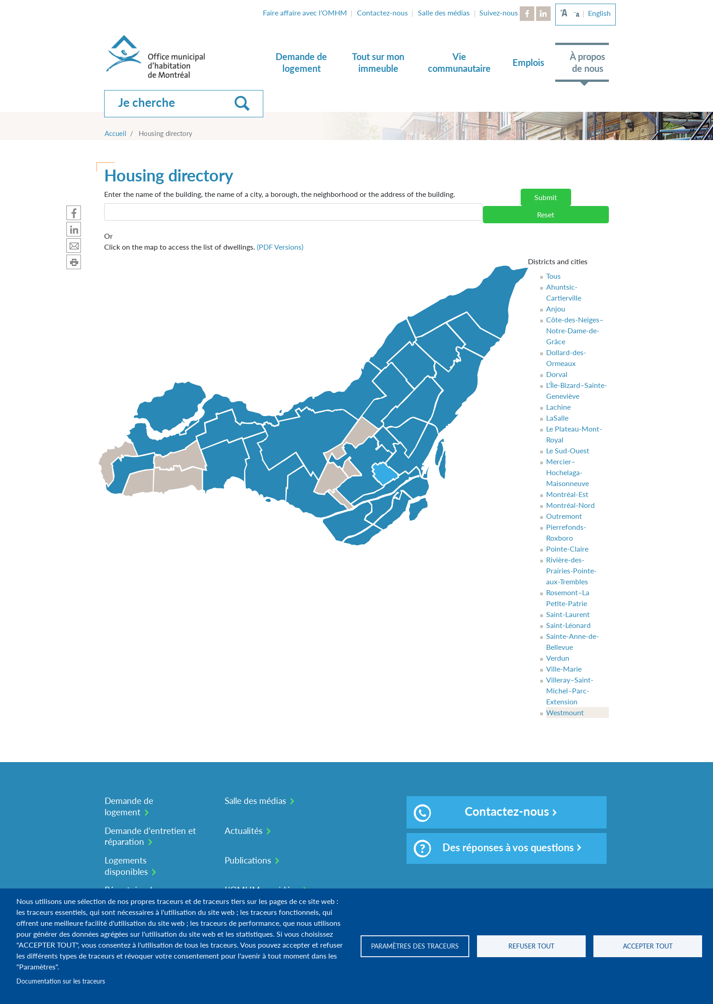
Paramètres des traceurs (415, 946)
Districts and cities (557, 261)
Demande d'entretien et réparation (150, 836)
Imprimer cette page (73, 262)
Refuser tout (531, 946)
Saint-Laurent (568, 614)
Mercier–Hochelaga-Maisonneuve (567, 472)
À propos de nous (587, 62)
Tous (553, 275)
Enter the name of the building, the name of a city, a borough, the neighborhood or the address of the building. (279, 194)
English (599, 13)
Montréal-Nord (570, 505)
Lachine (558, 406)
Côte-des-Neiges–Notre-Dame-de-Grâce (574, 330)
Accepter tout (648, 946)
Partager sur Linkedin (73, 229)
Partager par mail (73, 245)
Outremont (564, 516)
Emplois (528, 62)
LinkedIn (543, 13)
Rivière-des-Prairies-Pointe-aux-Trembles (571, 570)
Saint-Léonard (568, 625)
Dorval (556, 374)
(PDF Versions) (280, 246)
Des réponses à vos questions (493, 848)
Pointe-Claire (567, 548)
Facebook (527, 13)
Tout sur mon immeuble (378, 62)
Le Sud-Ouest (567, 450)
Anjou (555, 308)
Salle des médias (444, 12)
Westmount (565, 712)
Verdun (557, 657)
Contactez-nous (382, 12)
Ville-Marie (564, 668)
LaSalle (557, 417)
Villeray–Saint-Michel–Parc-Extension (569, 690)
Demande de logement (301, 62)
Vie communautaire (459, 62)
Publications (248, 860)
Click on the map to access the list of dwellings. (203, 241)
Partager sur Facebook (73, 213)
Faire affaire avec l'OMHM (305, 12)
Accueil (115, 133)
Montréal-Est (567, 494)
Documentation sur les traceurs (60, 981)
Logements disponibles (126, 866)
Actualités (243, 830)
